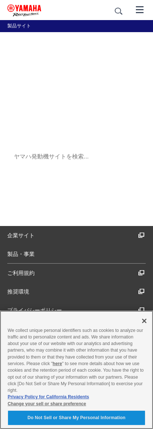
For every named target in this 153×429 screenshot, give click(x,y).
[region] (76, 370)
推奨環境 (76, 291)
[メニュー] (140, 9)
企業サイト (76, 235)
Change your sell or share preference (47, 403)
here (57, 363)
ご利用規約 (76, 273)
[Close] (144, 321)
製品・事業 (21, 254)
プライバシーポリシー (76, 310)
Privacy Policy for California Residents (48, 396)
